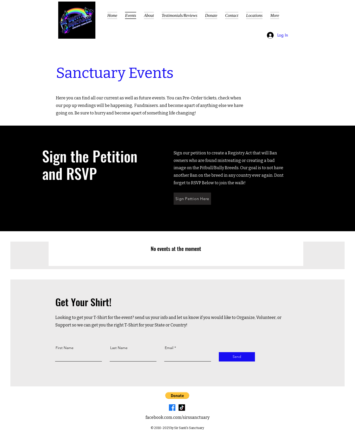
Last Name (119, 348)
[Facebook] (172, 407)
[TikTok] (182, 407)
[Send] (237, 356)
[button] (295, 16)
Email (169, 348)
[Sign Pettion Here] (192, 199)
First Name (65, 348)
